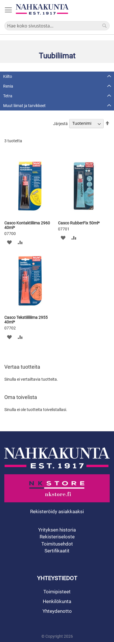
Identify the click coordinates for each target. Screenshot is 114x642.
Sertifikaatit (57, 551)
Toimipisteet (57, 591)
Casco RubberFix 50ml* (79, 223)
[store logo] (42, 9)
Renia (8, 86)
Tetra (7, 96)
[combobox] (57, 25)
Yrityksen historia (57, 530)
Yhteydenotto (57, 611)
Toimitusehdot (57, 544)
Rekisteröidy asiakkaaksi (57, 511)
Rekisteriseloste (57, 537)
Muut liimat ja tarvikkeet (24, 105)
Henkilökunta (57, 601)
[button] (9, 242)
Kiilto (7, 76)
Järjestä (60, 123)
